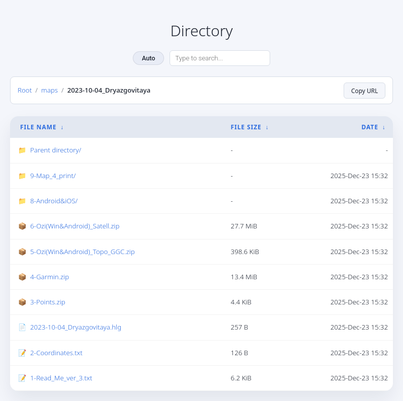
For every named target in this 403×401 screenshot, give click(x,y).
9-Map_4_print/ (53, 175)
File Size (246, 127)
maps (49, 90)
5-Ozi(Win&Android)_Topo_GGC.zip (82, 251)
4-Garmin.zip (49, 276)
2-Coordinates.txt (56, 352)
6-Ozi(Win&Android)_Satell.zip (74, 225)
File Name (38, 127)
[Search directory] (220, 58)
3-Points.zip (47, 301)
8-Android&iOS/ (53, 200)
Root (25, 90)
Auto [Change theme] (148, 58)
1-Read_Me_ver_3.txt (61, 377)
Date (369, 127)
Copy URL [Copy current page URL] (364, 91)
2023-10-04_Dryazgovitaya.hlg (75, 327)
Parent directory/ (55, 149)
